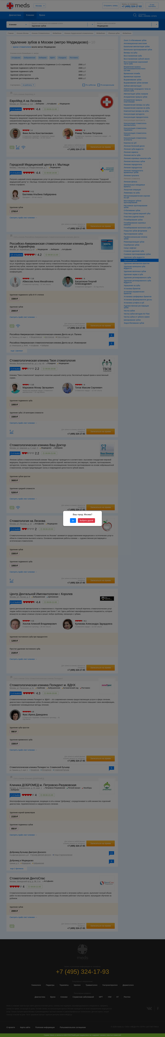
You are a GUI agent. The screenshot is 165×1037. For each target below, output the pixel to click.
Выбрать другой (86, 520)
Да (73, 520)
